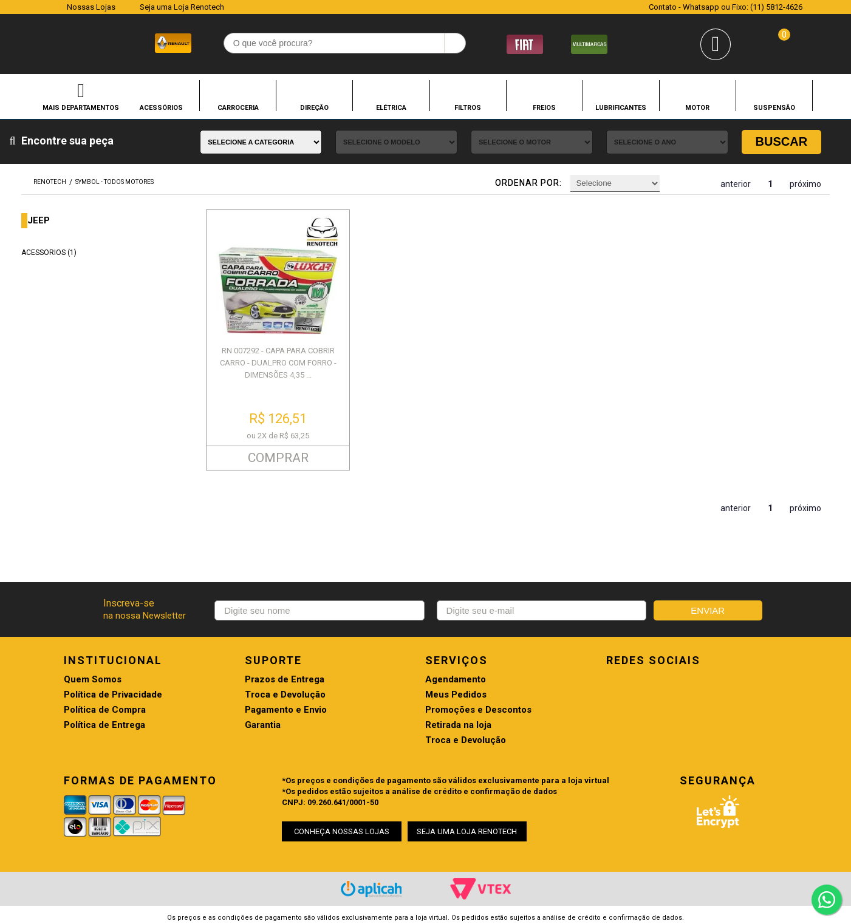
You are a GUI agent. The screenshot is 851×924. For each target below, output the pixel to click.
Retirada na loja (458, 725)
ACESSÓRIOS (161, 107)
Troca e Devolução (285, 694)
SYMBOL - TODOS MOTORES (114, 181)
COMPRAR (278, 457)
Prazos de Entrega (284, 679)
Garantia (263, 725)
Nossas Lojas (91, 7)
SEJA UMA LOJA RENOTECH (467, 831)
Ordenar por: (528, 183)
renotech (49, 181)
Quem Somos (92, 679)
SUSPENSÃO (774, 107)
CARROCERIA (238, 107)
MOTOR (697, 107)
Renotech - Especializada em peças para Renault (46, 41)
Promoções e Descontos (478, 710)
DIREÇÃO (314, 107)
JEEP (38, 220)
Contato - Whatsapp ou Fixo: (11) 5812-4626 (725, 7)
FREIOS (544, 107)
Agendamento (455, 679)
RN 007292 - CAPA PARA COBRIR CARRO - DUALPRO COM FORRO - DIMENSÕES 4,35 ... (278, 362)
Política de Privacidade (113, 694)
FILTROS (467, 107)
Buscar (782, 141)
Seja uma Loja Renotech (182, 7)
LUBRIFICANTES (620, 107)
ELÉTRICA (391, 107)
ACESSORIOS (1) (49, 252)
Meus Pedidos (456, 694)
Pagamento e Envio (286, 710)
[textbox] (345, 43)
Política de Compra (105, 710)
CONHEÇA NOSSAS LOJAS (341, 831)
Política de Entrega (104, 725)
